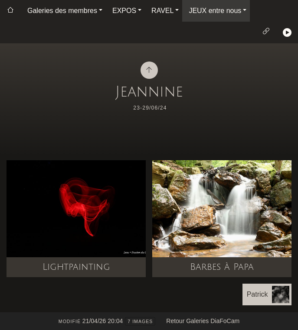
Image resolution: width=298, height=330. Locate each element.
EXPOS (124, 10)
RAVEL (162, 10)
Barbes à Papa (222, 267)
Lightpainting (76, 267)
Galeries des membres (62, 10)
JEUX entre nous (215, 10)
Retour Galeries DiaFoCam (202, 320)
